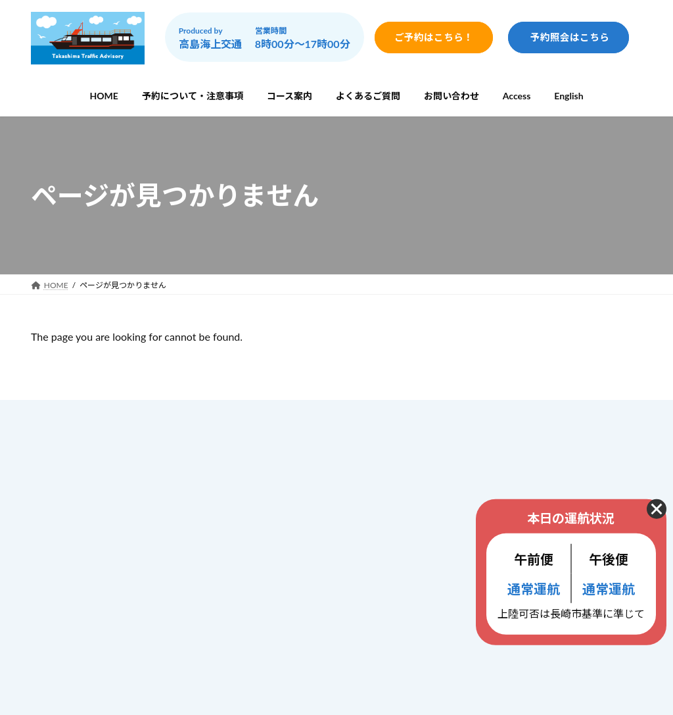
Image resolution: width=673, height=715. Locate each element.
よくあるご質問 (282, 529)
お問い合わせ (278, 556)
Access (264, 582)
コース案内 (273, 501)
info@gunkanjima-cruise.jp (128, 584)
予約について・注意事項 (301, 473)
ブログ (264, 609)
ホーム (264, 445)
